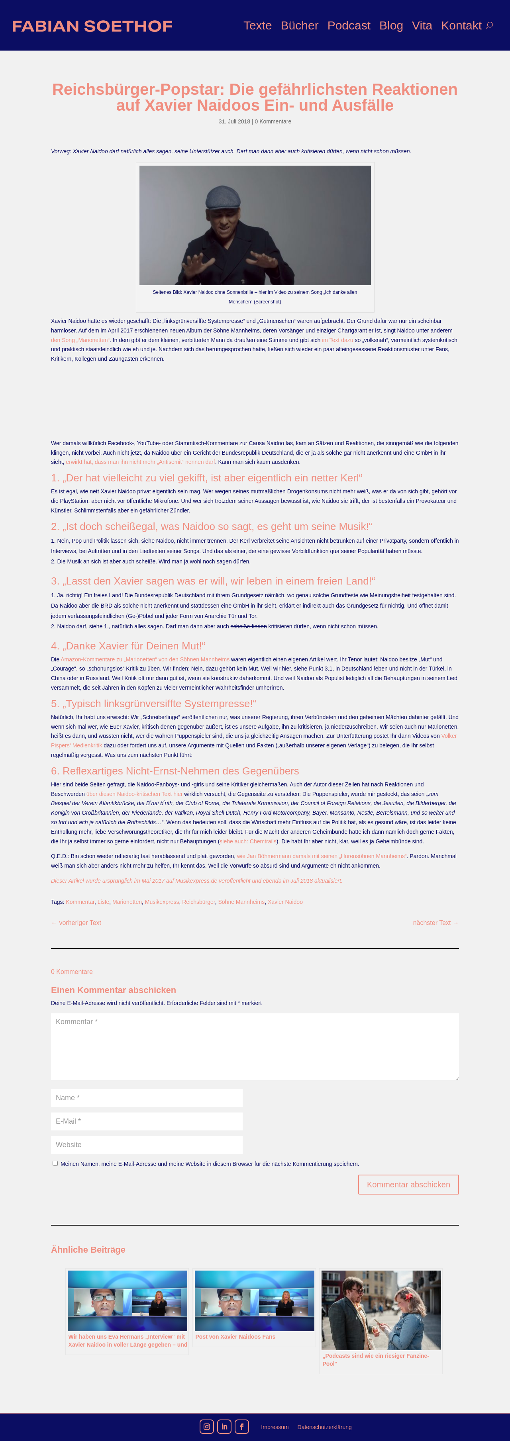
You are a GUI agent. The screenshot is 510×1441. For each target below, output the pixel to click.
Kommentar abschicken (408, 1184)
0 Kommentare (273, 121)
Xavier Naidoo (285, 902)
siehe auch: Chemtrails (248, 841)
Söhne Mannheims (241, 902)
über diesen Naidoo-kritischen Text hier (134, 794)
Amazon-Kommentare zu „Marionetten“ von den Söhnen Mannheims (145, 659)
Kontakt (461, 25)
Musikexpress (162, 902)
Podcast (349, 25)
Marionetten (127, 902)
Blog (391, 25)
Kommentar (80, 902)
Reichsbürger (198, 902)
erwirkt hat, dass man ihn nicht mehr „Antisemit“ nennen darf (140, 462)
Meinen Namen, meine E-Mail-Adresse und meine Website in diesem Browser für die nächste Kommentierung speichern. (210, 1164)
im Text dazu (337, 340)
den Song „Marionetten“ (80, 340)
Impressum (274, 1427)
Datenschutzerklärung (325, 1427)
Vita (422, 25)
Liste (104, 902)
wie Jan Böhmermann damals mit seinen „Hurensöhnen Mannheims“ (322, 856)
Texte (257, 25)
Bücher (300, 25)
